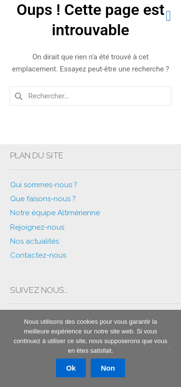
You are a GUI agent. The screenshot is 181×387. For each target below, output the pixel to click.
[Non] (169, 348)
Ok (71, 368)
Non (108, 368)
